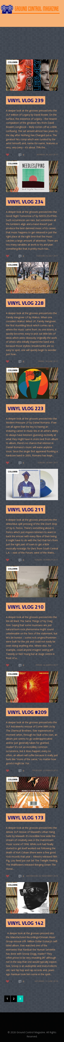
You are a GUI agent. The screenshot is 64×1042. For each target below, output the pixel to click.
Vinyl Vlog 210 (26, 607)
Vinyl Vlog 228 (26, 303)
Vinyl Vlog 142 (26, 923)
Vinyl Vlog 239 (26, 100)
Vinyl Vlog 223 (26, 408)
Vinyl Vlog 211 (26, 509)
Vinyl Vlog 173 (26, 817)
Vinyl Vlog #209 (27, 712)
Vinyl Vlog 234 (26, 202)
